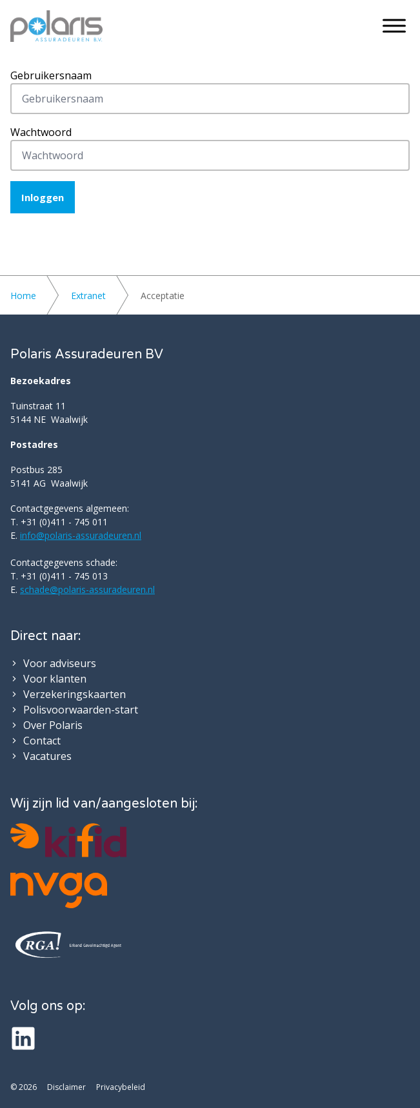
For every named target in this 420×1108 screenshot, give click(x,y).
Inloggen (42, 197)
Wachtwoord (41, 132)
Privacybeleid (120, 1087)
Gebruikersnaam (51, 75)
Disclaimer (66, 1087)
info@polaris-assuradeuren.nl (80, 535)
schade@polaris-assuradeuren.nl (87, 589)
